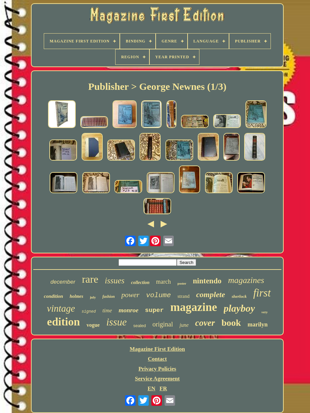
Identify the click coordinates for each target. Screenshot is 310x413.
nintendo (207, 281)
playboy (239, 308)
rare (90, 279)
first (262, 293)
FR (163, 388)
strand (183, 296)
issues (115, 280)
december (62, 282)
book (231, 323)
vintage (61, 308)
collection (140, 282)
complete (210, 294)
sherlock (239, 296)
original (162, 324)
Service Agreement (157, 378)
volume (158, 295)
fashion (108, 296)
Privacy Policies (157, 369)
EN (151, 388)
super (154, 310)
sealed (139, 325)
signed (89, 311)
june (184, 325)
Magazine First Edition (157, 349)
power (130, 295)
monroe (128, 310)
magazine (193, 307)
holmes (76, 296)
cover (205, 323)
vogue (93, 325)
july (93, 297)
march (163, 281)
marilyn (257, 324)
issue (116, 322)
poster (181, 283)
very (265, 312)
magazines (246, 280)
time (107, 310)
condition (53, 296)
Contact (157, 359)
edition (63, 322)
